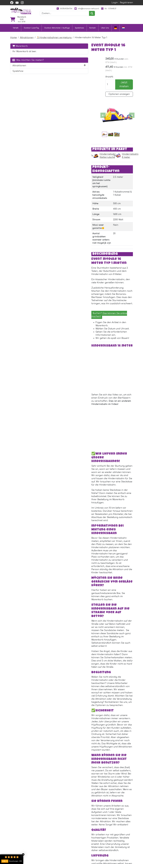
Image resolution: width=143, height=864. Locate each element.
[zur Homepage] (20, 13)
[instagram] (22, 2)
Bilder (95, 843)
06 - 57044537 (74, 13)
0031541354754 (61, 8)
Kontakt (92, 25)
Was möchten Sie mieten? (23, 61)
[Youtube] (49, 812)
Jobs (74, 854)
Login (115, 2)
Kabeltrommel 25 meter (77, 714)
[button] (35, 68)
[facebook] (11, 2)
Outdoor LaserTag (31, 25)
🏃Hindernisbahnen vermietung (54, 34)
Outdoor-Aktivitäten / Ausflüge (57, 25)
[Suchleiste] (68, 17)
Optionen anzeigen (118, 87)
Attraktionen (27, 34)
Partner (96, 834)
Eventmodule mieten (55, 838)
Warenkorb (20, 42)
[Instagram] (54, 812)
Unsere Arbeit (99, 838)
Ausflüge (48, 848)
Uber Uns (105, 25)
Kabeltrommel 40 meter (77, 761)
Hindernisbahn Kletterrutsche (69, 118)
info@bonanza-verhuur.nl (83, 8)
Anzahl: (109, 70)
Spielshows (79, 25)
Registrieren (126, 2)
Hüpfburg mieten (53, 834)
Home (13, 34)
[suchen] (96, 17)
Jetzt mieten (123, 77)
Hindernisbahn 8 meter (113, 118)
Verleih (15, 25)
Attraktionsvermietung (56, 843)
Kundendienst (79, 834)
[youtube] (17, 2)
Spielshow (17, 74)
